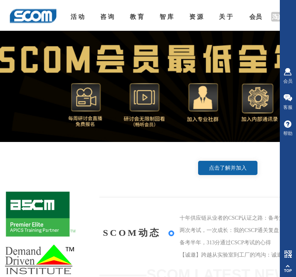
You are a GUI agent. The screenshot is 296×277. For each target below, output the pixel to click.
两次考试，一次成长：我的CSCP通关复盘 (229, 230)
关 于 (226, 16)
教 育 (137, 16)
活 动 (77, 16)
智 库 (166, 16)
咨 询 (107, 16)
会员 (255, 16)
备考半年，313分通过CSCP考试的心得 (225, 242)
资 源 (196, 16)
